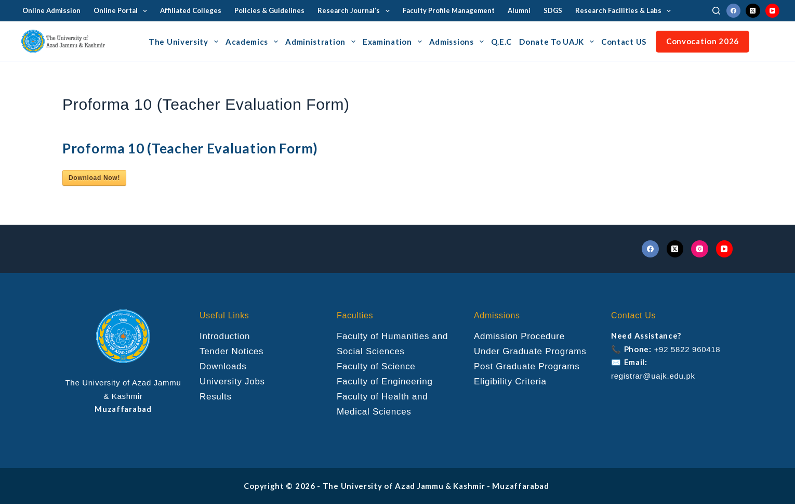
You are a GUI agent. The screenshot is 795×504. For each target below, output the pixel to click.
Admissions (458, 41)
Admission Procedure (519, 336)
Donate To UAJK (558, 41)
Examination (394, 41)
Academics (253, 41)
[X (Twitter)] (753, 11)
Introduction (225, 336)
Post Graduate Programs (526, 366)
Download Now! (94, 178)
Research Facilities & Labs (625, 11)
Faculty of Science (376, 366)
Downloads (223, 366)
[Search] (716, 11)
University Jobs (232, 381)
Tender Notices (231, 351)
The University (185, 41)
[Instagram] (699, 248)
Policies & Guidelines (269, 10)
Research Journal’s (355, 11)
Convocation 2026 (702, 41)
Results (216, 397)
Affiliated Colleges (190, 10)
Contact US (623, 41)
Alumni (519, 10)
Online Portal (123, 11)
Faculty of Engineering (385, 381)
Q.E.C (501, 41)
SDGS (553, 10)
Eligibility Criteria (510, 381)
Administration (322, 41)
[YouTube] (772, 11)
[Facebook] (733, 11)
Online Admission (51, 10)
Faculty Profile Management (449, 10)
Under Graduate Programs (530, 351)
